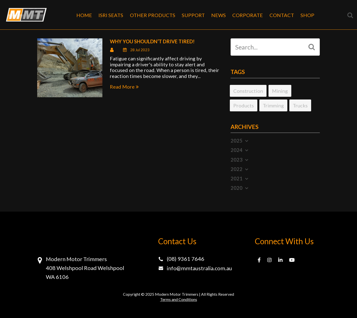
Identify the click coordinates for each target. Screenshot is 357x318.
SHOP (307, 15)
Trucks (300, 105)
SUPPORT (193, 15)
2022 (236, 169)
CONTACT (281, 15)
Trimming (273, 105)
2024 (236, 150)
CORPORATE (247, 15)
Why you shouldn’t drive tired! (152, 41)
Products (243, 105)
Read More (122, 87)
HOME (84, 15)
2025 (236, 141)
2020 (236, 188)
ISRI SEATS (110, 15)
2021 (236, 178)
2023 (236, 160)
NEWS (218, 15)
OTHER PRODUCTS (152, 15)
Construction (248, 91)
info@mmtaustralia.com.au (199, 268)
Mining (280, 91)
